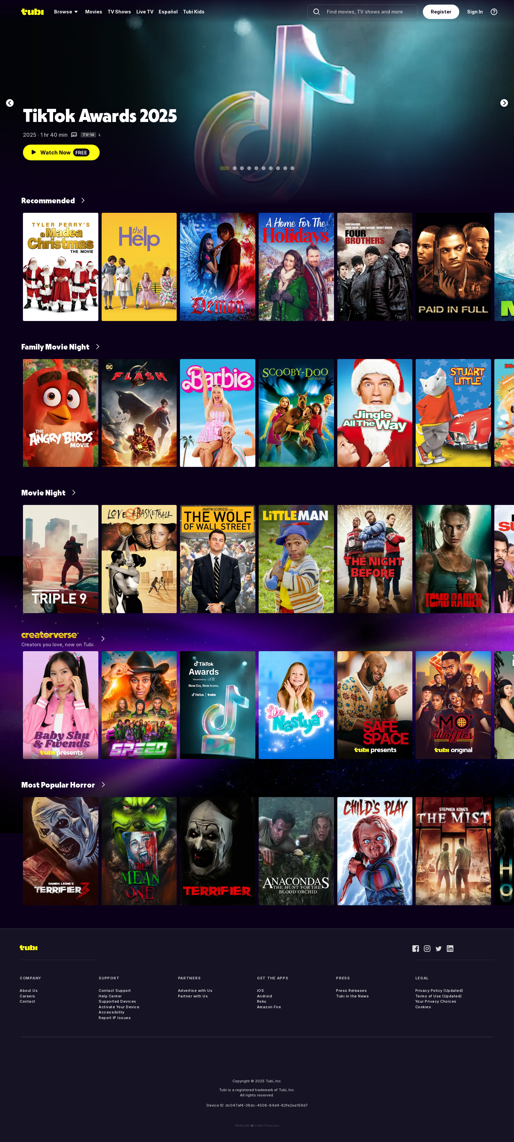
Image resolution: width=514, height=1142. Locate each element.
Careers (27, 996)
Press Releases (351, 990)
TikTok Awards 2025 (100, 115)
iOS (260, 990)
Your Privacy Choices (436, 1001)
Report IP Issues (115, 1017)
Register (441, 11)
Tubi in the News (352, 996)
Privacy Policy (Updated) (439, 990)
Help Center (110, 996)
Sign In (475, 11)
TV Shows (119, 11)
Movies (93, 11)
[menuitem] (67, 12)
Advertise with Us (195, 990)
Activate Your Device (119, 1007)
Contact (27, 1001)
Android (264, 996)
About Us (29, 990)
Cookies (423, 1007)
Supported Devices (117, 1001)
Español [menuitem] (168, 11)
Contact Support (115, 990)
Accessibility (112, 1012)
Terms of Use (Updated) (438, 996)
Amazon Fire (269, 1007)
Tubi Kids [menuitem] (194, 11)
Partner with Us (193, 996)
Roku (262, 1001)
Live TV (144, 11)
